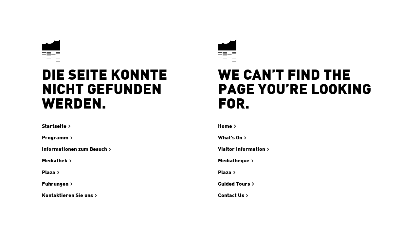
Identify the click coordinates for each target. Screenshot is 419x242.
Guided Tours (234, 184)
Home (225, 126)
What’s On (230, 137)
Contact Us (231, 195)
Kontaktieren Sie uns (67, 195)
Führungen (55, 184)
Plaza (48, 172)
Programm (55, 137)
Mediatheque (233, 160)
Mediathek (54, 160)
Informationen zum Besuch (74, 149)
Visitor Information (241, 149)
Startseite (54, 126)
